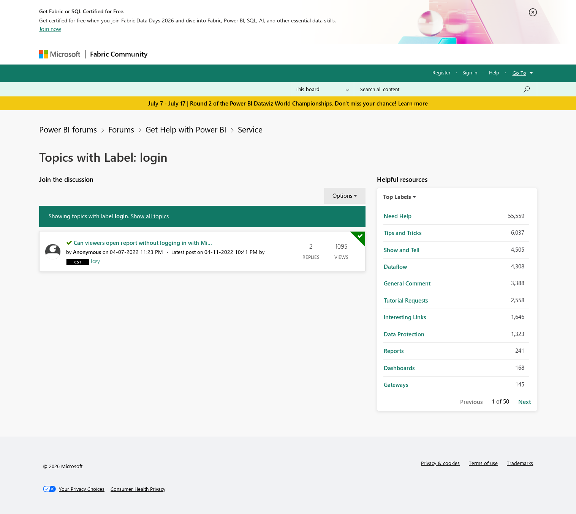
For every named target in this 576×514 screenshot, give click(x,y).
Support (358, 53)
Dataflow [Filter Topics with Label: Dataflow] (395, 266)
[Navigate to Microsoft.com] (59, 54)
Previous (471, 401)
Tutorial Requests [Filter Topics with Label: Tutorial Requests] (406, 300)
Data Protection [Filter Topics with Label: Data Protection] (404, 334)
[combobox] (445, 89)
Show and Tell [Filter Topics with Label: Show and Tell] (401, 250)
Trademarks (520, 463)
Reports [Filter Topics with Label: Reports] (394, 351)
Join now (50, 29)
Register (441, 72)
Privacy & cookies (440, 463)
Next (524, 401)
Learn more (413, 103)
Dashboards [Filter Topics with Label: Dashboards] (399, 368)
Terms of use (483, 463)
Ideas (229, 53)
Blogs (297, 53)
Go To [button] (519, 72)
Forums (165, 53)
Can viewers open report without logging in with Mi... (143, 242)
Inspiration (198, 53)
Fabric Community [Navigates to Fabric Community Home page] (118, 53)
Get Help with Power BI (186, 129)
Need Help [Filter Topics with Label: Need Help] (397, 216)
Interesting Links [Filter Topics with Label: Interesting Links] (405, 317)
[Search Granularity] (322, 89)
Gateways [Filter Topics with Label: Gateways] (396, 384)
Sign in (469, 72)
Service (250, 129)
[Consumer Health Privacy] (138, 489)
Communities (263, 53)
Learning (326, 53)
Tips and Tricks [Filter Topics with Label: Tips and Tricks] (402, 233)
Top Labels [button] (397, 196)
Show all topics (150, 216)
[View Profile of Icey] (95, 261)
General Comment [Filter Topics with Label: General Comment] (407, 283)
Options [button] (342, 195)
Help (494, 72)
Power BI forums (68, 129)
